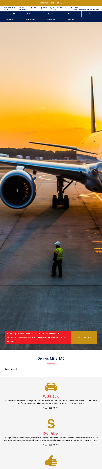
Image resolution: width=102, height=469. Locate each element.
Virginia (50, 14)
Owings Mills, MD (22, 8)
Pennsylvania (30, 19)
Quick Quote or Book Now (51, 3)
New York (71, 19)
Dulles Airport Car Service (9, 8)
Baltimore (30, 14)
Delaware (92, 14)
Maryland (71, 14)
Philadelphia (10, 19)
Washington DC (10, 14)
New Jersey (51, 19)
